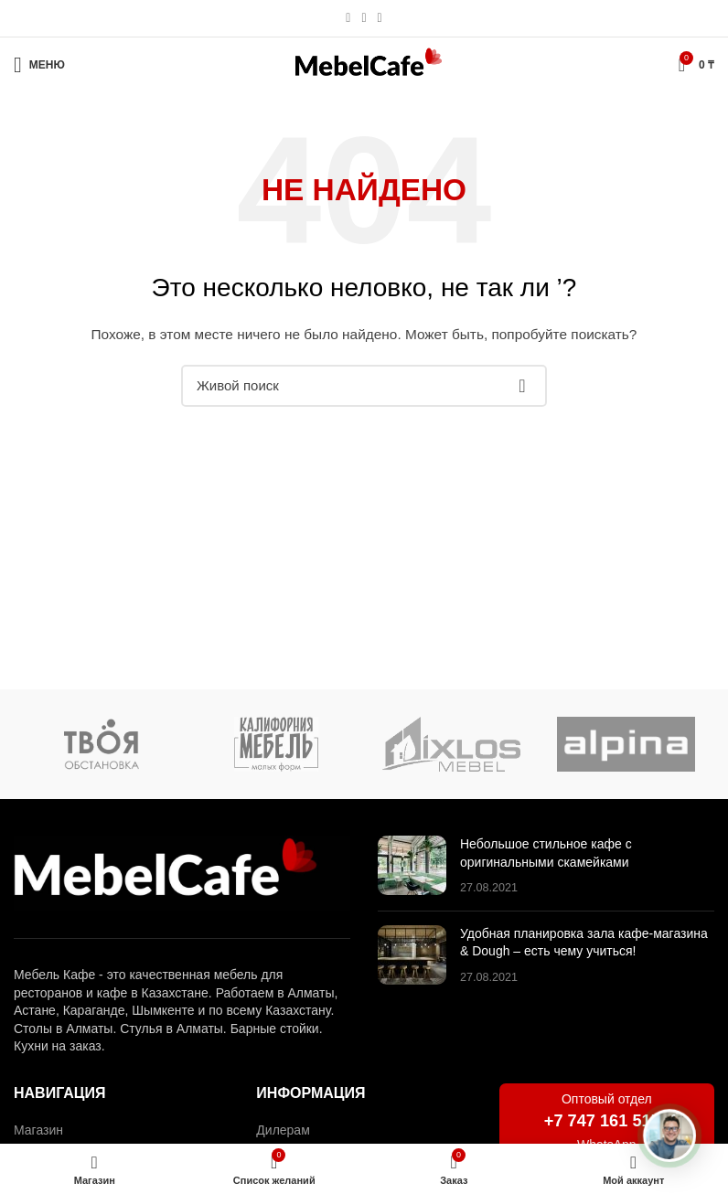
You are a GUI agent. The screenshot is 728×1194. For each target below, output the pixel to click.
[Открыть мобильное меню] (39, 65)
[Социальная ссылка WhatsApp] (363, 18)
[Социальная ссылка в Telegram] (380, 18)
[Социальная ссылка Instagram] (348, 18)
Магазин (38, 1130)
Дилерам (282, 1130)
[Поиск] (364, 386)
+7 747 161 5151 (606, 1121)
